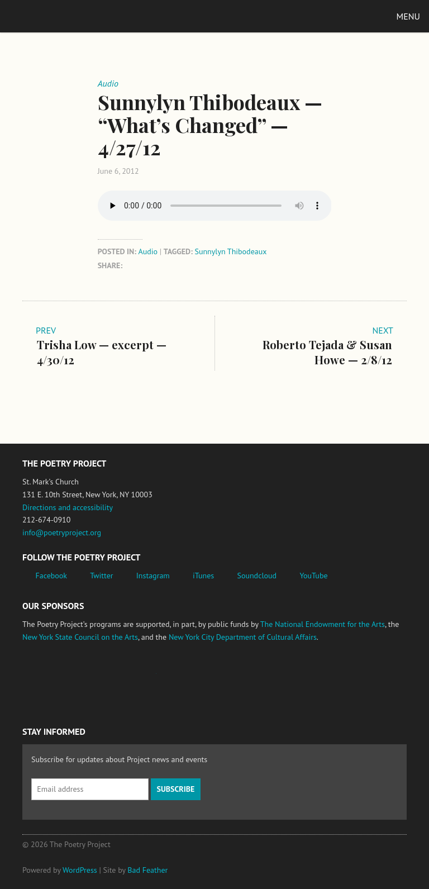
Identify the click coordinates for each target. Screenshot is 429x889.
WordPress (80, 870)
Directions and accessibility (67, 507)
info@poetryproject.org (61, 532)
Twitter (101, 576)
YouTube (313, 576)
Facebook (52, 576)
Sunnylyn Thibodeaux (230, 251)
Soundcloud (257, 576)
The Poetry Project (61, 15)
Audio (148, 251)
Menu (408, 16)
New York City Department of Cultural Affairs (243, 637)
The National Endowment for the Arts (322, 624)
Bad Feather (147, 870)
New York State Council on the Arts (80, 637)
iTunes (203, 576)
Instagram (153, 576)
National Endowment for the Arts (53, 679)
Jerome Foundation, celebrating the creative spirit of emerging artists (125, 679)
